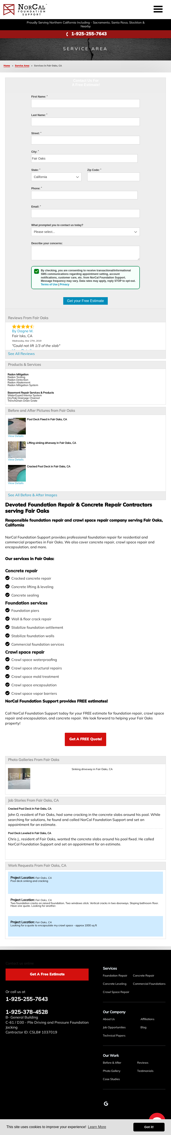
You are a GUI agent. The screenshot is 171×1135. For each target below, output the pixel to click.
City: (35, 151)
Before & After (112, 1062)
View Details (16, 436)
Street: (36, 133)
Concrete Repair (143, 975)
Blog (143, 1027)
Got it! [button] (149, 1127)
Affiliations (147, 1019)
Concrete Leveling (114, 984)
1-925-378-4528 (27, 1012)
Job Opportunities (114, 1027)
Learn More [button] (97, 1127)
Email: (36, 206)
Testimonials (145, 1071)
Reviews (142, 1062)
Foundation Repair (115, 975)
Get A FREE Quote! (85, 739)
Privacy (64, 284)
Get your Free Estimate (85, 301)
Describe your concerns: (47, 243)
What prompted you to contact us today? (57, 225)
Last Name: (39, 115)
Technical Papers (114, 1035)
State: (35, 170)
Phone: (36, 188)
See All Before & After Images (32, 495)
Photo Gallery (111, 1071)
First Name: (39, 96)
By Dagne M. (22, 331)
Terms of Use (49, 284)
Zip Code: (94, 170)
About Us (109, 1019)
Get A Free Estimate (47, 974)
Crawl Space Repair (116, 992)
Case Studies (111, 1079)
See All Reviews (21, 354)
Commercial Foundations (149, 984)
